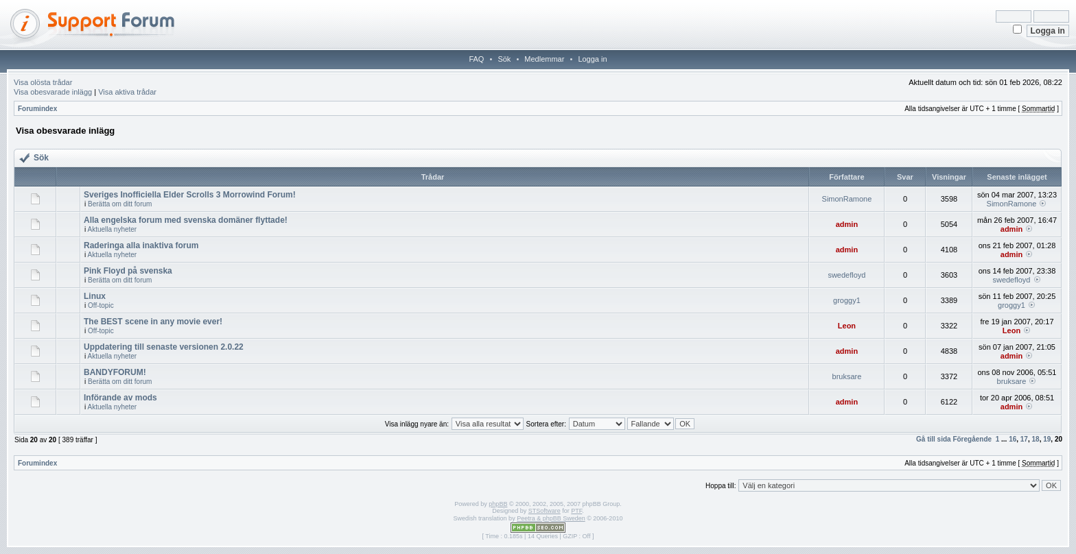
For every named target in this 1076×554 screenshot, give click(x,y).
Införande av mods (120, 397)
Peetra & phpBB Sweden (551, 518)
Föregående (972, 439)
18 (1036, 439)
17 (1024, 439)
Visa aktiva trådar (127, 92)
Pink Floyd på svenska (128, 271)
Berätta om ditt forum (120, 204)
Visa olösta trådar (43, 82)
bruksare (847, 376)
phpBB (498, 504)
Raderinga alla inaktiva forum (141, 245)
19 (1047, 439)
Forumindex (37, 108)
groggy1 (847, 300)
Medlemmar (544, 59)
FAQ (476, 59)
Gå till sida (933, 439)
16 (1012, 439)
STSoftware (544, 510)
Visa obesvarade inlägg (53, 92)
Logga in (592, 59)
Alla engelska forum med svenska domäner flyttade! (186, 220)
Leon (847, 326)
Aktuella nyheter (112, 229)
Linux (95, 296)
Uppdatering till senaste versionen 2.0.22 (164, 347)
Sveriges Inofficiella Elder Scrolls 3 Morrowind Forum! (190, 195)
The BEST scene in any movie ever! (153, 321)
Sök (504, 59)
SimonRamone (847, 199)
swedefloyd (846, 275)
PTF (576, 510)
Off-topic (101, 305)
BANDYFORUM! (115, 372)
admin (847, 224)
